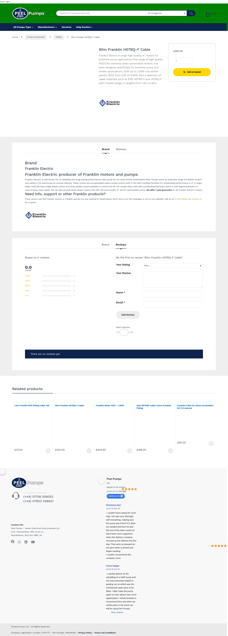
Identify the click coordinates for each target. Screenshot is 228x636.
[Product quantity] (183, 61)
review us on (115, 496)
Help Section (83, 27)
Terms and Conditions (105, 633)
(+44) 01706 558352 (38, 496)
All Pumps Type (22, 27)
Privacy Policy (85, 633)
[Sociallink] (12, 541)
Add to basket (194, 72)
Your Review (123, 273)
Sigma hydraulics (187, 186)
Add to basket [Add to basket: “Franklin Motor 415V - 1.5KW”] (129, 450)
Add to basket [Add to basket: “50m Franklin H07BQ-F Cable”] (89, 450)
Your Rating (123, 264)
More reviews (117, 612)
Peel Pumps (114, 479)
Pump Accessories (36, 37)
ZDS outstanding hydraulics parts (154, 186)
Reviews (121, 149)
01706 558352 (181, 199)
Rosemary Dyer (113, 505)
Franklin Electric (33, 179)
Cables (59, 37)
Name (120, 292)
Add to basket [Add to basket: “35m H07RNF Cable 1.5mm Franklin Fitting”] (170, 450)
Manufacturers (46, 27)
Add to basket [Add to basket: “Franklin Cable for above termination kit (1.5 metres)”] (211, 443)
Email (120, 302)
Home (15, 37)
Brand (105, 149)
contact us (197, 199)
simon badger (113, 566)
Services (66, 27)
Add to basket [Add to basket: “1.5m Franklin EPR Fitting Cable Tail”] (48, 450)
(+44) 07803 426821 (38, 501)
